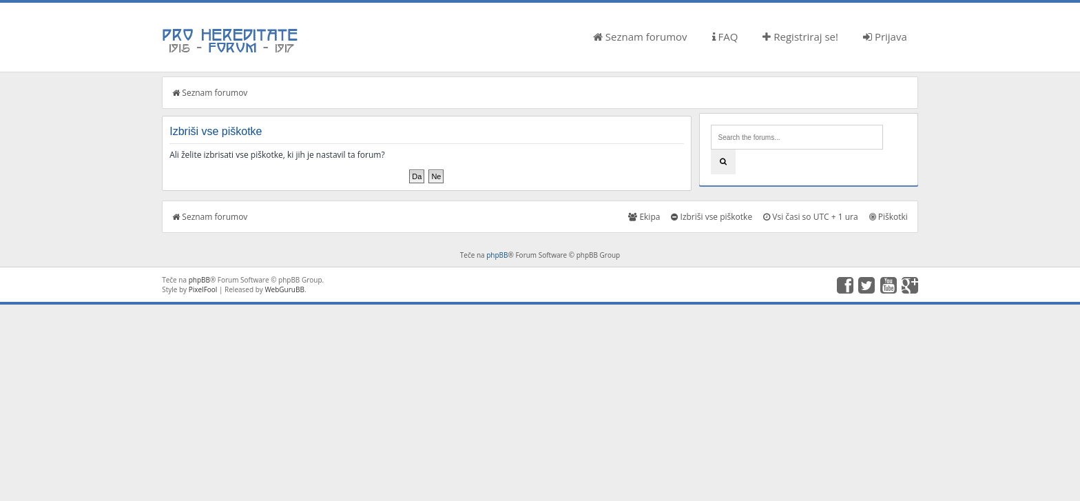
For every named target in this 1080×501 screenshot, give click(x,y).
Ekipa (644, 217)
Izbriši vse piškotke (711, 217)
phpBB (497, 255)
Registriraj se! (800, 36)
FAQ (725, 36)
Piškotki (888, 217)
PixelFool (203, 289)
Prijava (885, 36)
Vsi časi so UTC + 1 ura (810, 217)
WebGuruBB (284, 289)
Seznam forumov (640, 36)
